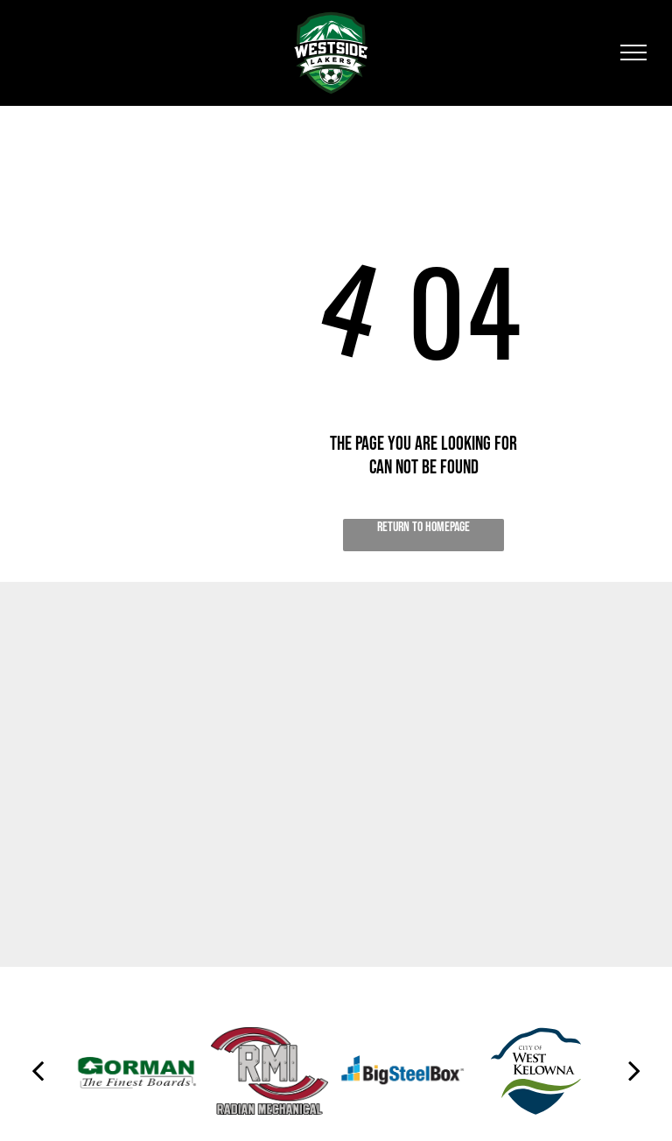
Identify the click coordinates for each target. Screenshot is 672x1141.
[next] (634, 1071)
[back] (38, 1071)
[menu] (633, 52)
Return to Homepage (423, 527)
